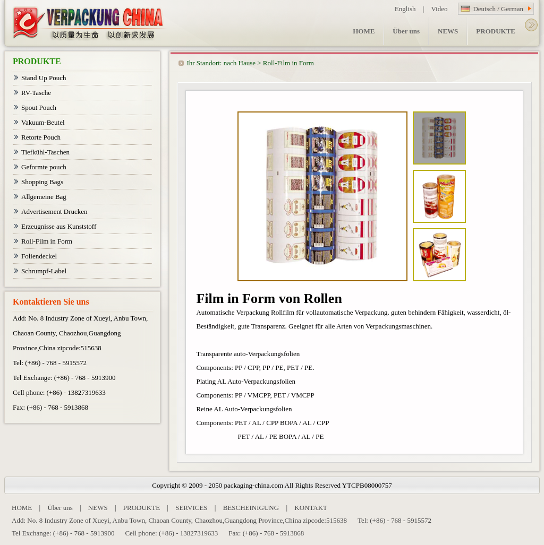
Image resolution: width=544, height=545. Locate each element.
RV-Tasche (36, 93)
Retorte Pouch (41, 137)
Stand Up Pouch (43, 78)
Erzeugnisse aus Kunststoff (58, 226)
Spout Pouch (38, 107)
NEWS (98, 508)
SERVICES (191, 508)
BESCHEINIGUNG (251, 508)
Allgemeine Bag (43, 197)
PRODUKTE (141, 508)
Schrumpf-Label (43, 271)
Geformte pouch (43, 167)
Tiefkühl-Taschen (45, 152)
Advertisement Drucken (54, 211)
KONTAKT (310, 508)
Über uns (59, 508)
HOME (22, 508)
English (405, 9)
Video (439, 9)
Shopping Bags (42, 182)
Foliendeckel (39, 256)
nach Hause (240, 63)
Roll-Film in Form (288, 63)
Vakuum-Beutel (43, 122)
